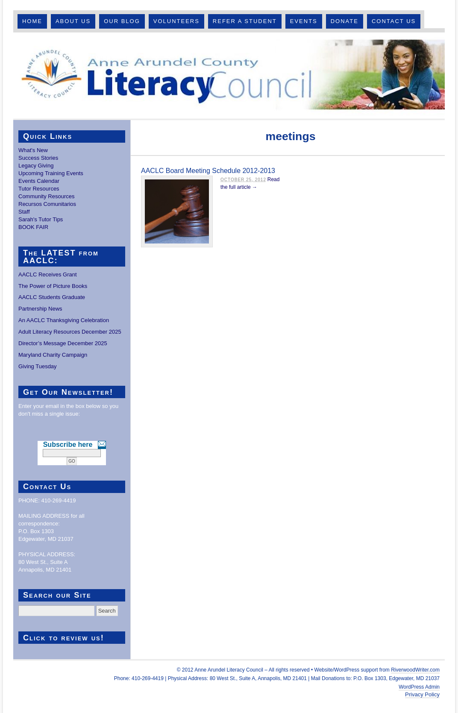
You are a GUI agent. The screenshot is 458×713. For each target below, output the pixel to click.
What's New (33, 150)
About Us (73, 21)
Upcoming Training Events (50, 173)
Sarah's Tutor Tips (40, 219)
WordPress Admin (419, 687)
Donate (344, 21)
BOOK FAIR (33, 227)
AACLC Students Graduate (51, 297)
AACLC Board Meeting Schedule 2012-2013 (208, 170)
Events (303, 21)
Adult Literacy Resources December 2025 (69, 332)
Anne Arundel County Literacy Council (229, 75)
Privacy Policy (422, 694)
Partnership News (40, 308)
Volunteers (176, 21)
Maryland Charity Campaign (52, 355)
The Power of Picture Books (52, 286)
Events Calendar (38, 181)
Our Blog (122, 21)
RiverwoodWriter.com (415, 670)
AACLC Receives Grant (47, 274)
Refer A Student (245, 21)
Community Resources (46, 196)
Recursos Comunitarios (47, 204)
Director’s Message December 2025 (62, 343)
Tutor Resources (38, 188)
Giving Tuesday (37, 366)
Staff (24, 211)
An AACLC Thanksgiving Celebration (63, 320)
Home (32, 21)
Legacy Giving (35, 165)
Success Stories (38, 158)
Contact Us (394, 21)
